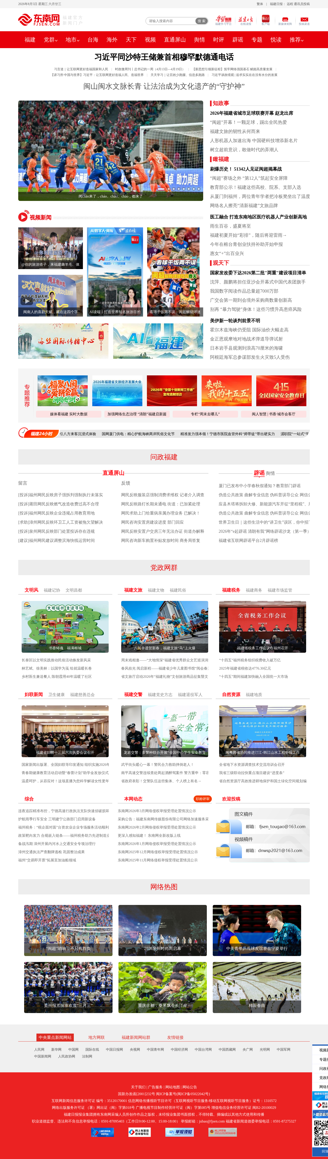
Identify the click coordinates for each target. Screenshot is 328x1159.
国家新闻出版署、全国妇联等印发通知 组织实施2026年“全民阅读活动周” (80, 765)
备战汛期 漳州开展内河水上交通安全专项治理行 (57, 844)
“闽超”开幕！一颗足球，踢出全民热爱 (248, 122)
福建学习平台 (223, 24)
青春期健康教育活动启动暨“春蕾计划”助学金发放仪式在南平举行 (74, 773)
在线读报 (245, 24)
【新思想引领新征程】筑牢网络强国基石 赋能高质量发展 (232, 69)
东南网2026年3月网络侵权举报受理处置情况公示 (157, 811)
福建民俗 (178, 590)
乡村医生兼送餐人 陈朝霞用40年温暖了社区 (57, 676)
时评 (218, 40)
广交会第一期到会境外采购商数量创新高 (251, 300)
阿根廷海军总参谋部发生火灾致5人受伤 (250, 357)
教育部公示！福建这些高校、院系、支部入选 (255, 187)
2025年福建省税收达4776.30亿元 (245, 668)
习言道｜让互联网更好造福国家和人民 (81, 69)
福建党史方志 (160, 694)
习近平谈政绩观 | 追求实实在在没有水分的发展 (245, 75)
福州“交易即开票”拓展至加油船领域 (47, 860)
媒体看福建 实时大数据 (68, 414)
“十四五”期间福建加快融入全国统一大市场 (253, 676)
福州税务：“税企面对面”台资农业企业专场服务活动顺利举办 (67, 827)
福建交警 (133, 694)
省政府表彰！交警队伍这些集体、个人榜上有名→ (161, 781)
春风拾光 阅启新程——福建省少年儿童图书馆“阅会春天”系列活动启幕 (178, 668)
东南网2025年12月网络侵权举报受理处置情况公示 (158, 852)
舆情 (199, 40)
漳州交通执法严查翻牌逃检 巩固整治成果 (51, 852)
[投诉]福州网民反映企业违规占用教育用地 (56, 513)
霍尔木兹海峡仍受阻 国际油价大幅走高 (249, 329)
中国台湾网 (203, 1049)
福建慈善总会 (82, 694)
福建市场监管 (280, 590)
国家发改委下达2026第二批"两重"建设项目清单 (258, 272)
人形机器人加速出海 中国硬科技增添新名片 (254, 140)
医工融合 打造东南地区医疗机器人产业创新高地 (258, 216)
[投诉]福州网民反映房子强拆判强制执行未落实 (60, 495)
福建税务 (231, 589)
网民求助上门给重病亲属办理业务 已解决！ (160, 513)
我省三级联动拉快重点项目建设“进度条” (251, 773)
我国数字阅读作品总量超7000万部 (244, 291)
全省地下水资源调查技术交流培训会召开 (252, 765)
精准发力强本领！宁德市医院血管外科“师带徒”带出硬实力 (232, 434)
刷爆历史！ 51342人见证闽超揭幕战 (246, 169)
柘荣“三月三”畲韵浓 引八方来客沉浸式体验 (66, 434)
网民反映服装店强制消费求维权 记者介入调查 (162, 495)
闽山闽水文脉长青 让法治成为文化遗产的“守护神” (164, 86)
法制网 (87, 1056)
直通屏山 (175, 40)
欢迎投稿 (231, 798)
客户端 (265, 24)
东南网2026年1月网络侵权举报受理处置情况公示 (157, 844)
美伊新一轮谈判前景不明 (235, 320)
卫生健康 (56, 694)
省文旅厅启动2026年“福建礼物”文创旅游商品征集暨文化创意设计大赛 (177, 676)
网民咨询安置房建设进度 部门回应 (152, 522)
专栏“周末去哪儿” (205, 414)
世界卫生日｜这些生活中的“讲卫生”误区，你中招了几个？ (272, 522)
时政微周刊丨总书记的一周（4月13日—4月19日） (150, 69)
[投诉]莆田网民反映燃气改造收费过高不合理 (58, 504)
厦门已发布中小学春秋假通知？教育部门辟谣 (260, 485)
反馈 (125, 483)
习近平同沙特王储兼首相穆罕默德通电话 (164, 57)
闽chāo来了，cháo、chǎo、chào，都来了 (111, 196)
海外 (112, 40)
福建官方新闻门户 (73, 20)
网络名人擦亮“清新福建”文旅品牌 (244, 205)
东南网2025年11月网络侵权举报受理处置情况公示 (158, 860)
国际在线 (92, 1049)
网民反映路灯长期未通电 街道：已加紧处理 (160, 504)
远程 (290, 4)
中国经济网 (179, 1049)
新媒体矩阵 (285, 24)
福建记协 (52, 590)
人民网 (39, 1049)
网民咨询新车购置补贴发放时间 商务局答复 (160, 540)
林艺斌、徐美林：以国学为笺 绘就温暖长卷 (57, 668)
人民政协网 (66, 1056)
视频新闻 (40, 218)
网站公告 (189, 1087)
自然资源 (231, 694)
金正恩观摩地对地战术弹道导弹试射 (246, 338)
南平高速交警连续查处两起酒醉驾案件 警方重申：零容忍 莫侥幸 (173, 773)
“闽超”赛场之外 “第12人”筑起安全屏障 (249, 178)
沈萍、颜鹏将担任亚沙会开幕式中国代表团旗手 (258, 281)
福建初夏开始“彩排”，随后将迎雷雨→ (248, 235)
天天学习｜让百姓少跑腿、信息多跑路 (178, 75)
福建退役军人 (190, 694)
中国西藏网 (227, 1049)
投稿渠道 (304, 24)
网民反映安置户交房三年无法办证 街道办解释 (162, 531)
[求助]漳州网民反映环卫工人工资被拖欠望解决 (60, 522)
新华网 (56, 1049)
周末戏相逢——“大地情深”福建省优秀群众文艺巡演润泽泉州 (170, 660)
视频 (150, 40)
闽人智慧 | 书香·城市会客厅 (273, 414)
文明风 (31, 589)
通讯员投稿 (302, 4)
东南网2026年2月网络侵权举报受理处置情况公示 (157, 827)
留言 (22, 483)
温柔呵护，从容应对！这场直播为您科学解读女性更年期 (67, 781)
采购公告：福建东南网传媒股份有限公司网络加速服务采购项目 (169, 819)
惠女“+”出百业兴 (227, 253)
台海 (92, 40)
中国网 (73, 1049)
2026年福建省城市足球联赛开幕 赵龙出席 (251, 113)
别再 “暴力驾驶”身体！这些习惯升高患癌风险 (256, 309)
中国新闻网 (42, 1056)
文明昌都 (74, 590)
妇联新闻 (34, 694)
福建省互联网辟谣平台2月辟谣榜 (248, 540)
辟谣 (237, 40)
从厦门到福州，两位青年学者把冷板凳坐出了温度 (260, 196)
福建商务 (254, 590)
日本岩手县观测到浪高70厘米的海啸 (246, 348)
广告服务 (155, 1087)
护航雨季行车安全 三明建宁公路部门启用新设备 (57, 819)
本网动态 (133, 798)
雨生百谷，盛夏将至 (230, 226)
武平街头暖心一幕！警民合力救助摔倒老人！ (157, 765)
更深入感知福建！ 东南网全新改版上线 (149, 835)
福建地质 (254, 694)
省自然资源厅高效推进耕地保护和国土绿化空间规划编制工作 (268, 781)
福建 (30, 40)
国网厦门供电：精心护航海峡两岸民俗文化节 (143, 434)
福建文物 (156, 590)
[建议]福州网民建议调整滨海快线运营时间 (56, 540)
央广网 (248, 1049)
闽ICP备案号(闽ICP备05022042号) (183, 1094)
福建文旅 (133, 589)
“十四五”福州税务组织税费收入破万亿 (250, 660)
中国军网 (283, 1049)
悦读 (276, 40)
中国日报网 (114, 1049)
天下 (131, 40)
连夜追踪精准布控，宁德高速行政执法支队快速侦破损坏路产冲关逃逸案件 (78, 811)
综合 (29, 798)
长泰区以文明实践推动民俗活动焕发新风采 (56, 660)
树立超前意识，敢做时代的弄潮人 (244, 149)
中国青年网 (155, 1049)
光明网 (265, 1049)
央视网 (135, 1049)
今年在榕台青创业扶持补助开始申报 (246, 244)
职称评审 (203, 799)
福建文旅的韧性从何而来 (235, 131)
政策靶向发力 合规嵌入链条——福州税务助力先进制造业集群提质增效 (75, 835)
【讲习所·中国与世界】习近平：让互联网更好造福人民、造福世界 (97, 75)
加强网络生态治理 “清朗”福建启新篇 (137, 414)
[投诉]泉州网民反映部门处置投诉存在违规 (56, 531)
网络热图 (164, 887)
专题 (256, 40)
